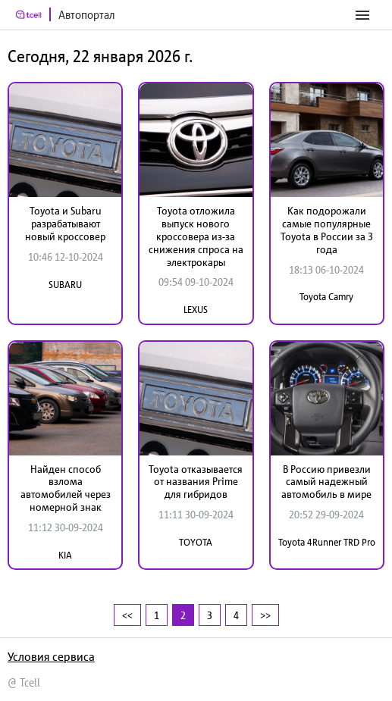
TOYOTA (195, 542)
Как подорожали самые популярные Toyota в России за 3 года (327, 230)
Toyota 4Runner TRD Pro (326, 542)
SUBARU (65, 284)
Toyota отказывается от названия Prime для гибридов (196, 482)
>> (265, 615)
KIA (65, 555)
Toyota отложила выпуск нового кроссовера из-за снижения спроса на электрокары (196, 236)
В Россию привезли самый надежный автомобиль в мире (326, 482)
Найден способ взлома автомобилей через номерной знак (65, 488)
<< (127, 615)
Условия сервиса (51, 656)
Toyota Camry (326, 296)
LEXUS (195, 309)
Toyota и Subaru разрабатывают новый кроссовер (65, 224)
